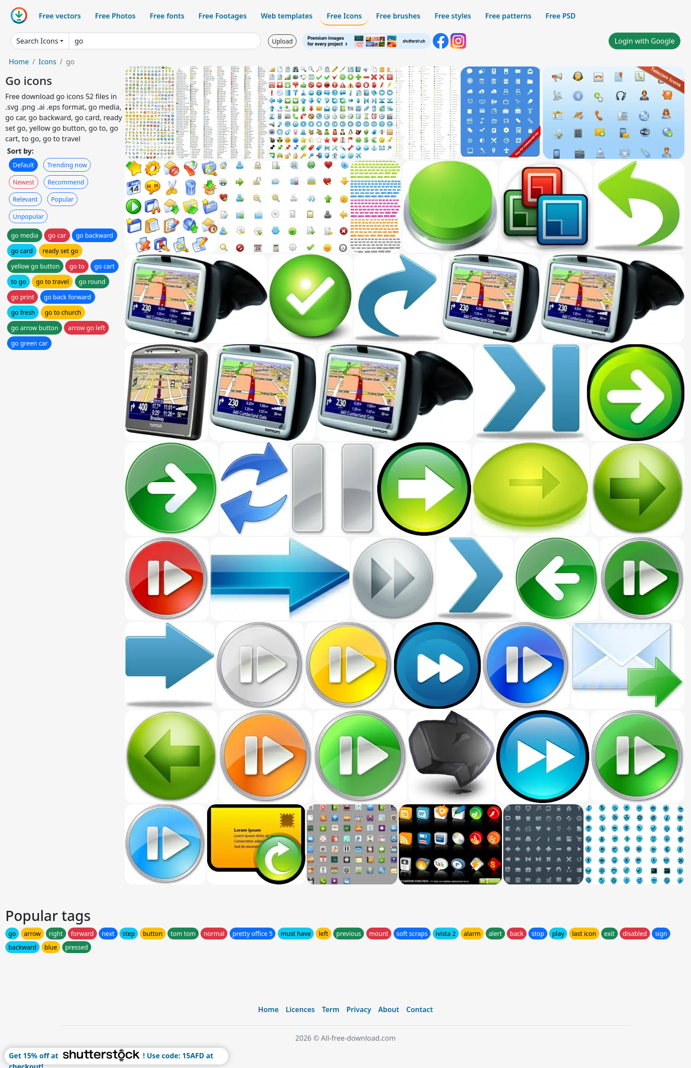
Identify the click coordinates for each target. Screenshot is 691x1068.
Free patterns (508, 16)
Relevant (25, 199)
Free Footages (222, 16)
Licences (300, 1009)
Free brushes (398, 16)
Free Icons (344, 16)
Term (330, 1009)
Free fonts (167, 16)
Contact (419, 1009)
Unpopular (28, 216)
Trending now (67, 165)
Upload (282, 41)
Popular (62, 199)
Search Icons (37, 41)
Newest (23, 182)
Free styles (453, 16)
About (388, 1009)
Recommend (66, 182)
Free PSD (561, 16)
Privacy (358, 1009)
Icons (47, 61)
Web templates (286, 16)
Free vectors (60, 16)
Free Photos (115, 16)
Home (19, 61)
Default (23, 165)
